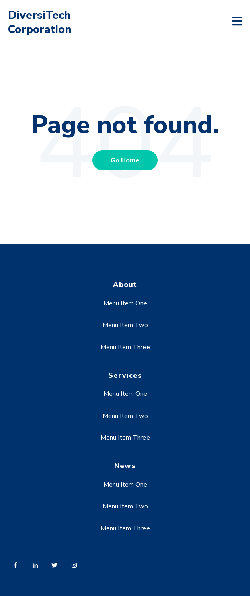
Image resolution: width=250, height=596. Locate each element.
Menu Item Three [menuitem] (125, 347)
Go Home (125, 160)
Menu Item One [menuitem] (125, 303)
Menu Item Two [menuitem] (125, 325)
